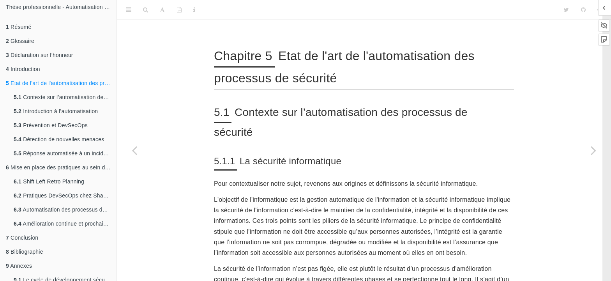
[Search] (145, 10)
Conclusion (22, 238)
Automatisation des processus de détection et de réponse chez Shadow (65, 209)
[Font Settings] (162, 10)
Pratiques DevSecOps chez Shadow (63, 195)
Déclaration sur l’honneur (39, 55)
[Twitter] (566, 10)
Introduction (23, 69)
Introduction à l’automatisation (56, 111)
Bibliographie (24, 252)
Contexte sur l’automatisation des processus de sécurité (65, 97)
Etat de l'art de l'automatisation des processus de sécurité (61, 83)
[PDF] (179, 10)
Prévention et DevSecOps (51, 125)
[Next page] (593, 150)
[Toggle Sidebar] (128, 10)
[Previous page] (134, 150)
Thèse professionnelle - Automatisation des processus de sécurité (61, 7)
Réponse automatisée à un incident (62, 153)
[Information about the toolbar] (194, 10)
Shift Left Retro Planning (49, 181)
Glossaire (20, 41)
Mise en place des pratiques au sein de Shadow (61, 167)
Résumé (18, 27)
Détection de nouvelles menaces (59, 139)
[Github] (583, 10)
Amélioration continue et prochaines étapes (65, 224)
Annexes (19, 266)
